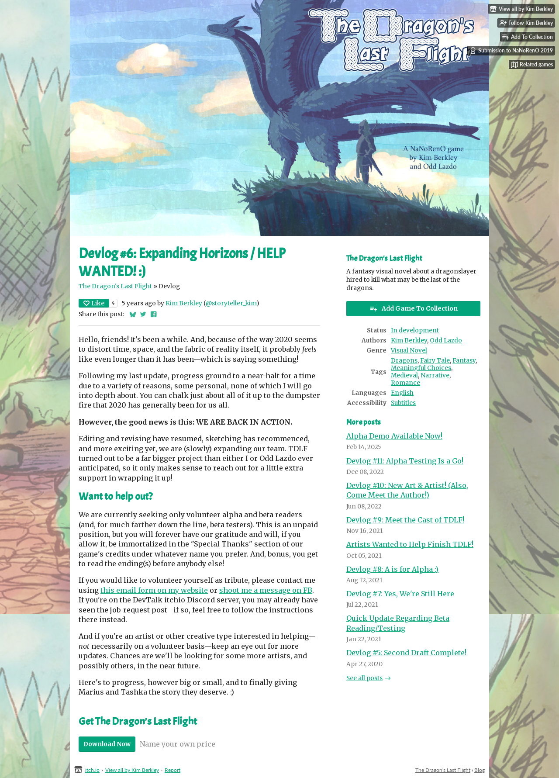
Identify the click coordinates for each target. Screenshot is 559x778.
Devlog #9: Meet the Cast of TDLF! (405, 519)
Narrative (435, 375)
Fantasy (464, 360)
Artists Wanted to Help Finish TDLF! (409, 544)
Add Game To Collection (413, 308)
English (402, 393)
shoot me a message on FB (265, 590)
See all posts (364, 678)
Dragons (404, 360)
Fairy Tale (435, 360)
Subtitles (403, 403)
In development (415, 330)
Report (172, 770)
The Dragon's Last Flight (115, 286)
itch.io (92, 770)
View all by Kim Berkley (132, 770)
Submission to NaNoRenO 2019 (511, 50)
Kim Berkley (184, 303)
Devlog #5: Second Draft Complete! (406, 652)
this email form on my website (154, 590)
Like (93, 303)
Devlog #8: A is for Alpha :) (392, 569)
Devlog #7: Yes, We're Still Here (400, 593)
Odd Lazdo (446, 340)
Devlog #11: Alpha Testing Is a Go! (404, 460)
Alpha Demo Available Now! (394, 436)
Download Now (107, 744)
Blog (479, 770)
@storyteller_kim (231, 303)
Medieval (404, 375)
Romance (405, 383)
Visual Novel (409, 350)
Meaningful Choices (421, 368)
